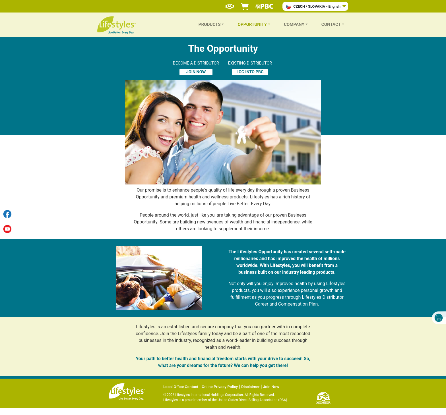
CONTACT (331, 24)
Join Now (271, 386)
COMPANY (294, 24)
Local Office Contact (180, 386)
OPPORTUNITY (252, 24)
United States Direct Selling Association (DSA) (252, 400)
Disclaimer (250, 386)
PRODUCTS (210, 24)
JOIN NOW (196, 72)
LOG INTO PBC (250, 72)
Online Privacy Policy (220, 386)
